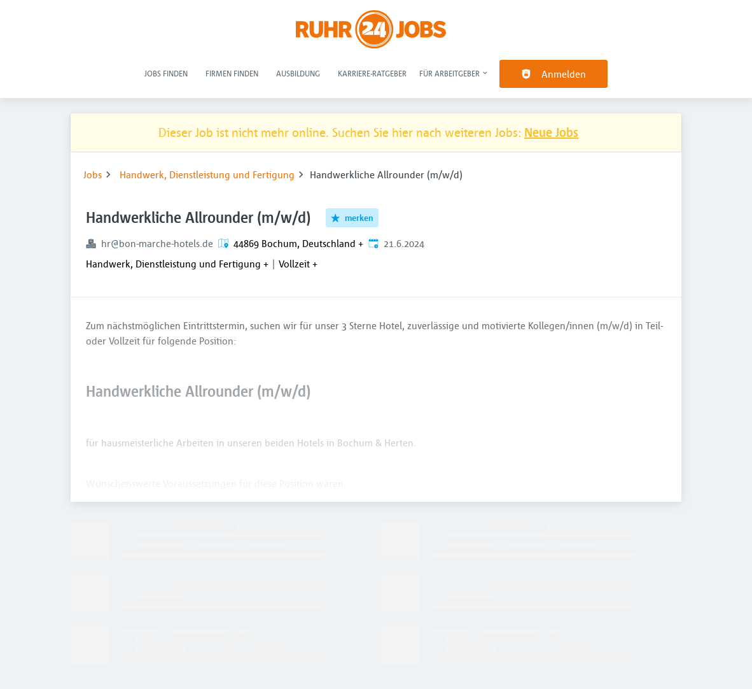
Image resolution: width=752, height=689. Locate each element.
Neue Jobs (551, 132)
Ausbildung (298, 73)
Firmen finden (231, 73)
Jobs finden (166, 73)
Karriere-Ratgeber (372, 73)
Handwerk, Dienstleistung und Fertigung (207, 174)
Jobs (92, 174)
